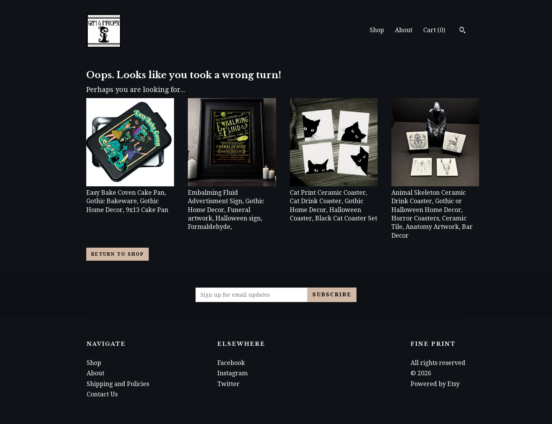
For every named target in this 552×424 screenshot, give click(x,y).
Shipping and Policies (118, 384)
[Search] (462, 31)
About (403, 30)
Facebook (231, 362)
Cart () (434, 30)
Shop (377, 30)
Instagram (232, 373)
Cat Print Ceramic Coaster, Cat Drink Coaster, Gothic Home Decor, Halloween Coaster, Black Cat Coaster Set (334, 201)
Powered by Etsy (435, 384)
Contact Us (102, 394)
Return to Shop (117, 254)
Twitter (228, 384)
